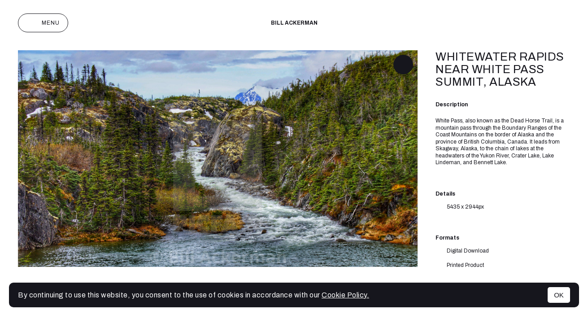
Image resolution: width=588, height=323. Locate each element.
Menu (43, 22)
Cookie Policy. (345, 295)
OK (559, 295)
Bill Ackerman (294, 23)
